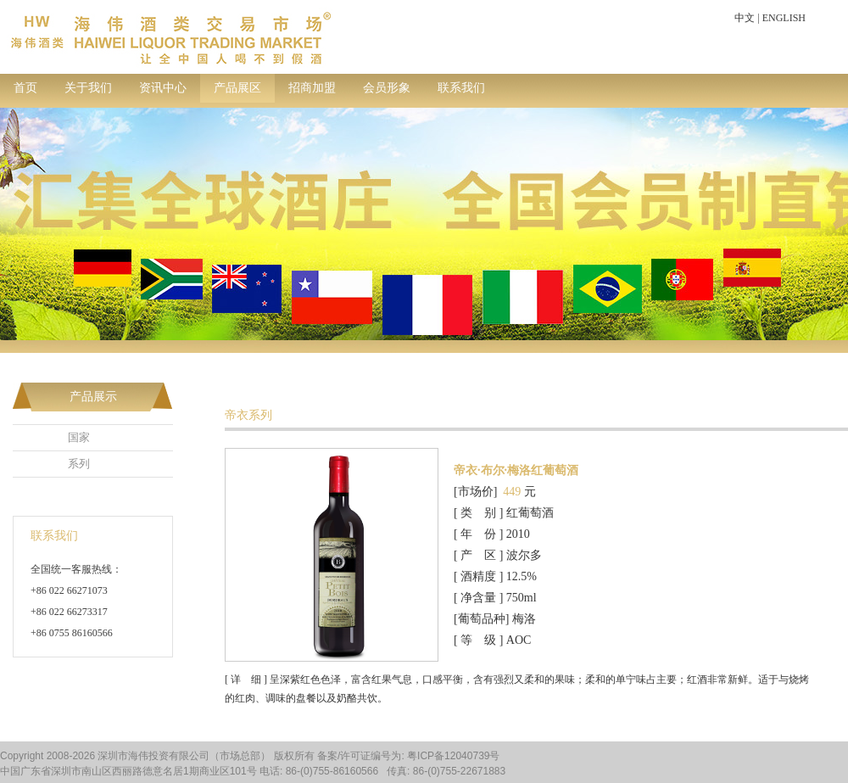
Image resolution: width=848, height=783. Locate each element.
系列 (79, 463)
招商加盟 (312, 87)
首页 (25, 87)
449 (512, 491)
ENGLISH (784, 18)
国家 (79, 437)
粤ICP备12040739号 (453, 756)
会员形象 (386, 87)
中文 (744, 18)
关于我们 (88, 87)
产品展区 (237, 87)
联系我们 (461, 87)
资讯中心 (163, 87)
